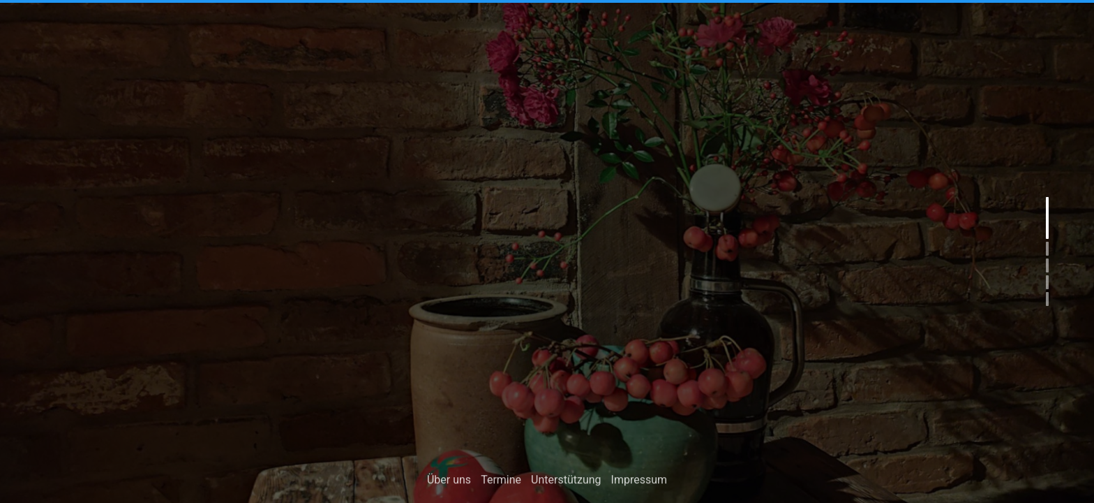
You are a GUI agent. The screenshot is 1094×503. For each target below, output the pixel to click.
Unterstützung (566, 481)
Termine (501, 481)
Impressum (639, 481)
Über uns (449, 481)
